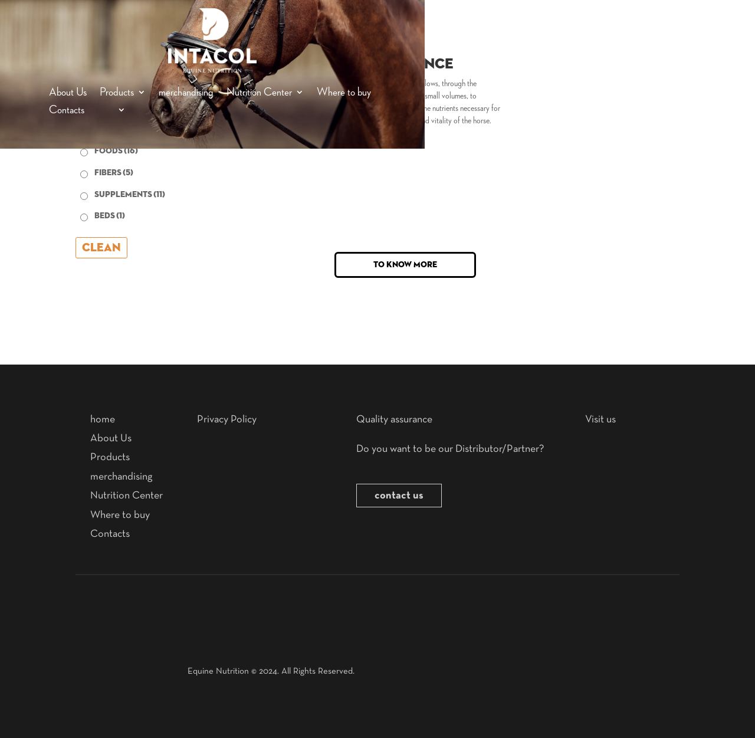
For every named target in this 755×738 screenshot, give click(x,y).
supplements (129, 195)
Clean (101, 248)
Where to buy (344, 93)
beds (109, 216)
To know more (405, 265)
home (102, 419)
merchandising (186, 93)
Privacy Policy (227, 419)
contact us (399, 495)
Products (117, 93)
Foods (116, 151)
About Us (68, 93)
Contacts (66, 111)
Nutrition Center (259, 93)
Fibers (113, 173)
